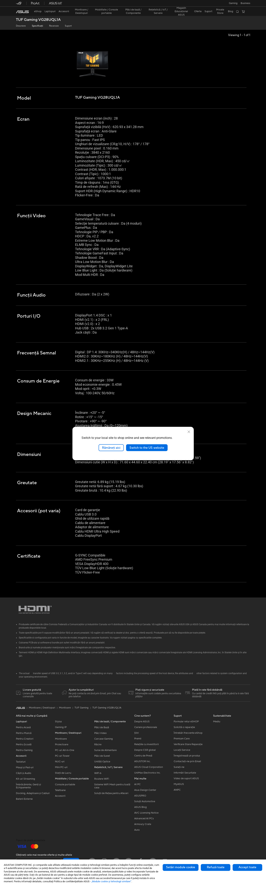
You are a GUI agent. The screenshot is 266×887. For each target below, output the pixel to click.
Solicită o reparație (184, 728)
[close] (188, 431)
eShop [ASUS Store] (38, 11)
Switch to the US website (146, 447)
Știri (136, 733)
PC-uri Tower (62, 756)
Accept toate (247, 867)
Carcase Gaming (103, 739)
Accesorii (60, 796)
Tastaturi (21, 762)
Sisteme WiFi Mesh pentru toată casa (112, 787)
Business (245, 3)
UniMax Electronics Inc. (147, 773)
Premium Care (182, 739)
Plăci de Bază (101, 728)
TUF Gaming (82, 708)
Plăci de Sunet (102, 756)
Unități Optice (102, 762)
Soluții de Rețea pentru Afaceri (111, 794)
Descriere (21, 25)
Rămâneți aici (111, 447)
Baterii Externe (24, 799)
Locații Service (182, 750)
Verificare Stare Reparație (188, 745)
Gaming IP (61, 728)
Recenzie (54, 25)
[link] (22, 11)
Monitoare (61, 739)
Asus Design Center (145, 790)
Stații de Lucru (63, 773)
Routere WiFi (101, 779)
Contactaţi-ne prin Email (187, 762)
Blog (230, 11)
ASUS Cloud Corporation (148, 767)
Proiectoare (61, 745)
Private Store (220, 11)
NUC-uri (59, 762)
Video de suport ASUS (186, 779)
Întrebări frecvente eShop (188, 733)
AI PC (137, 785)
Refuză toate (215, 867)
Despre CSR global (145, 750)
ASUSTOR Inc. (142, 762)
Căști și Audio (23, 773)
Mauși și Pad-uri (25, 768)
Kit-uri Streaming (25, 779)
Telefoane (60, 791)
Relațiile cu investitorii (146, 745)
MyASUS (179, 784)
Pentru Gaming (24, 750)
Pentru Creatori (24, 739)
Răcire (97, 745)
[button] (233, 3)
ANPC (177, 790)
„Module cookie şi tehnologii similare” (111, 881)
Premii (137, 739)
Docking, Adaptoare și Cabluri (33, 794)
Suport (68, 25)
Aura (137, 830)
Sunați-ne (179, 767)
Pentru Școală (23, 745)
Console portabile (65, 785)
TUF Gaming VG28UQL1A (38, 19)
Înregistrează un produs (187, 756)
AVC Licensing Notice (146, 813)
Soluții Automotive (144, 802)
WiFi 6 (97, 773)
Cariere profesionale (145, 728)
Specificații (37, 25)
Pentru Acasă (23, 728)
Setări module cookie (180, 867)
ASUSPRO (140, 796)
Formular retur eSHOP (186, 722)
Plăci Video (100, 733)
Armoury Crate (142, 824)
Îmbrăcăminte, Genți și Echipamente (28, 787)
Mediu (216, 722)
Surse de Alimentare (105, 750)
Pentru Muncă (23, 733)
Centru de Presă (143, 756)
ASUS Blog (140, 807)
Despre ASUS (142, 722)
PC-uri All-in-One (64, 750)
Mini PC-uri (61, 768)
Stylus (58, 722)
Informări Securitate (185, 773)
